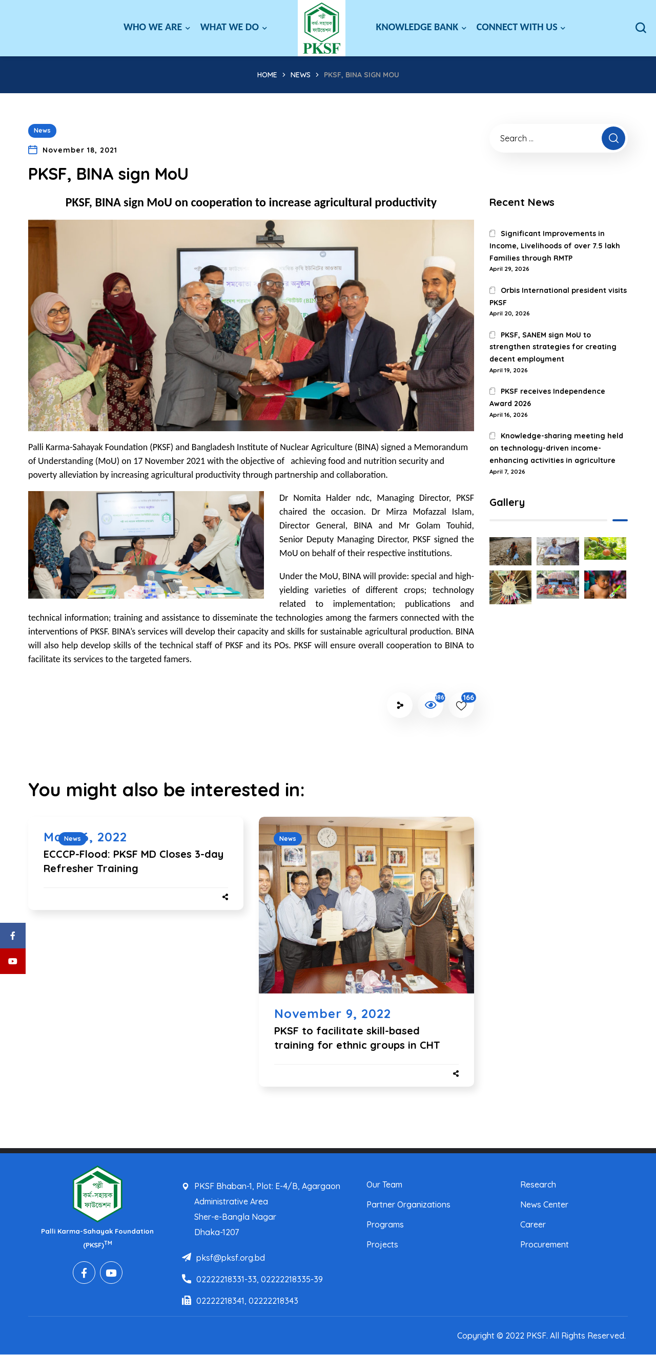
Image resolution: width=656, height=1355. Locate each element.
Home (267, 74)
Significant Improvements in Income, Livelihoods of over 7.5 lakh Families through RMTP (554, 246)
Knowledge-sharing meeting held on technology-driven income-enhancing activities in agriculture (556, 448)
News (301, 74)
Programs (385, 1224)
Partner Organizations (408, 1204)
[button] (641, 28)
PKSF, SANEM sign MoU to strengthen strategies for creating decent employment (553, 347)
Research (538, 1184)
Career (533, 1224)
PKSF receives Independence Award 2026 (547, 397)
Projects (382, 1244)
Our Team (384, 1184)
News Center (544, 1204)
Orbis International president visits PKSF (558, 296)
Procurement (544, 1244)
